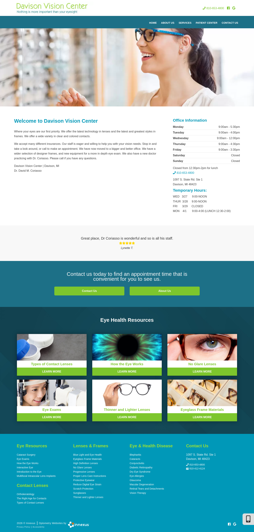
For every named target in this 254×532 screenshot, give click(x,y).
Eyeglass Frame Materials (87, 459)
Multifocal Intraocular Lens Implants (36, 476)
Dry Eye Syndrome (140, 471)
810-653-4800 (213, 8)
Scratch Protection (83, 488)
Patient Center (206, 22)
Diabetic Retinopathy (141, 467)
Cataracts (135, 459)
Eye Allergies (137, 476)
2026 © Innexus (41, 523)
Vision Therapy (138, 493)
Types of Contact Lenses (30, 502)
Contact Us (230, 22)
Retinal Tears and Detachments (147, 488)
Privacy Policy (23, 527)
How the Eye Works (27, 463)
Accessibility (38, 527)
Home (153, 22)
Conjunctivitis (137, 463)
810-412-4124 (195, 468)
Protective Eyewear (84, 480)
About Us (167, 22)
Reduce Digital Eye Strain (87, 484)
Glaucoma (135, 480)
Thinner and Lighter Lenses (88, 497)
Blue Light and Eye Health (87, 454)
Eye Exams (23, 459)
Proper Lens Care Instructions (89, 476)
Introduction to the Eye (29, 471)
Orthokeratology (25, 494)
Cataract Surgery (26, 454)
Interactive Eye (25, 467)
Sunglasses (79, 493)
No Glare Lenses (82, 467)
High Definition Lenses (85, 463)
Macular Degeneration (142, 484)
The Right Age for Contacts (31, 498)
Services (185, 22)
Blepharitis (135, 454)
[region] (127, 61)
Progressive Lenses (84, 471)
